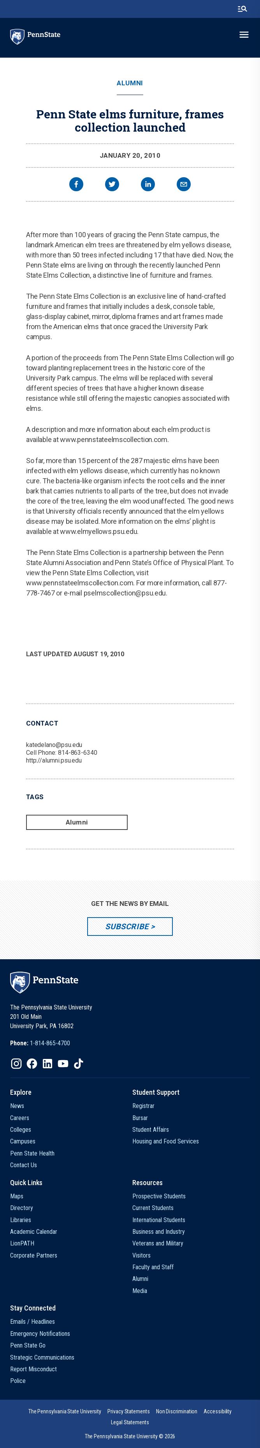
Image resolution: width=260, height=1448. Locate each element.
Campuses (22, 1141)
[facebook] (76, 185)
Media (139, 1291)
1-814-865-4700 (50, 1043)
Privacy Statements (128, 1411)
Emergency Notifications (40, 1333)
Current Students (153, 1208)
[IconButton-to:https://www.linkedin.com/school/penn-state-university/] (47, 1063)
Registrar (143, 1106)
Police (18, 1381)
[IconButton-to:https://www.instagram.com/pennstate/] (16, 1063)
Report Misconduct (33, 1369)
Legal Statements (130, 1422)
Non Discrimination (177, 1411)
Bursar (140, 1118)
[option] (40, 1043)
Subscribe (126, 926)
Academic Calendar (33, 1231)
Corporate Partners (33, 1255)
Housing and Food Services (165, 1141)
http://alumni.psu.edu (54, 760)
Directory (21, 1208)
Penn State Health (32, 1153)
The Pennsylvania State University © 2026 (130, 1436)
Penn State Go (28, 1345)
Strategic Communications (42, 1357)
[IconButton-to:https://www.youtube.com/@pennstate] (63, 1063)
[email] (184, 185)
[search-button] (242, 9)
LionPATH (22, 1243)
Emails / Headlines (32, 1321)
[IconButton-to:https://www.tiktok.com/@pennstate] (78, 1063)
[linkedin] (148, 185)
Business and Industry (158, 1231)
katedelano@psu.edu (54, 745)
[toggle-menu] (244, 35)
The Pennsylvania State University (64, 1411)
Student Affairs (150, 1129)
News (17, 1106)
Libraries (20, 1220)
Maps (16, 1196)
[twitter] (112, 185)
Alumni (130, 83)
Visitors (141, 1255)
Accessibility (218, 1411)
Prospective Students (159, 1196)
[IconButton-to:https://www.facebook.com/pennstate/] (32, 1063)
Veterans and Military (157, 1243)
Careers (19, 1118)
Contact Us (23, 1165)
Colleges (20, 1129)
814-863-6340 (77, 752)
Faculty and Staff (153, 1267)
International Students (158, 1220)
